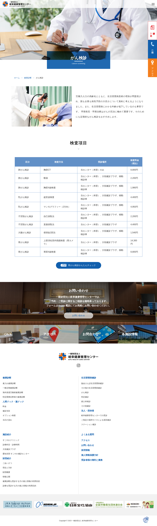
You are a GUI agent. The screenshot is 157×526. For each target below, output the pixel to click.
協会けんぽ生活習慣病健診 (92, 383)
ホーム (17, 78)
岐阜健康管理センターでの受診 (94, 415)
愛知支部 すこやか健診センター (16, 454)
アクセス (85, 440)
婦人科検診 (86, 401)
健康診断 (28, 78)
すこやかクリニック (11, 440)
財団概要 (6, 472)
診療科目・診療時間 (11, 445)
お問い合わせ (78, 315)
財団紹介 (7, 458)
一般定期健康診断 (10, 388)
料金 (4, 406)
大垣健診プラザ (9, 449)
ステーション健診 (88, 424)
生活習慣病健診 (88, 378)
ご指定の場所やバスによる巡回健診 (96, 420)
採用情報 (85, 450)
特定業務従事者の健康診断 (14, 397)
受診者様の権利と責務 (91, 460)
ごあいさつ (7, 463)
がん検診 (85, 392)
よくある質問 (87, 434)
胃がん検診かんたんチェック (82, 265)
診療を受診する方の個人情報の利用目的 (19, 486)
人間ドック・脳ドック (13, 402)
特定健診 (85, 397)
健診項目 (6, 411)
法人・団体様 (87, 411)
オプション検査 (9, 415)
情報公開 (6, 477)
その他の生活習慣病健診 (91, 388)
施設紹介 (7, 434)
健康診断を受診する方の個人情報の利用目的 (21, 481)
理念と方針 (7, 468)
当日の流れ (7, 420)
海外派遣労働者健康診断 (13, 392)
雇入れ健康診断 (9, 383)
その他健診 (86, 406)
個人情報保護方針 (89, 455)
